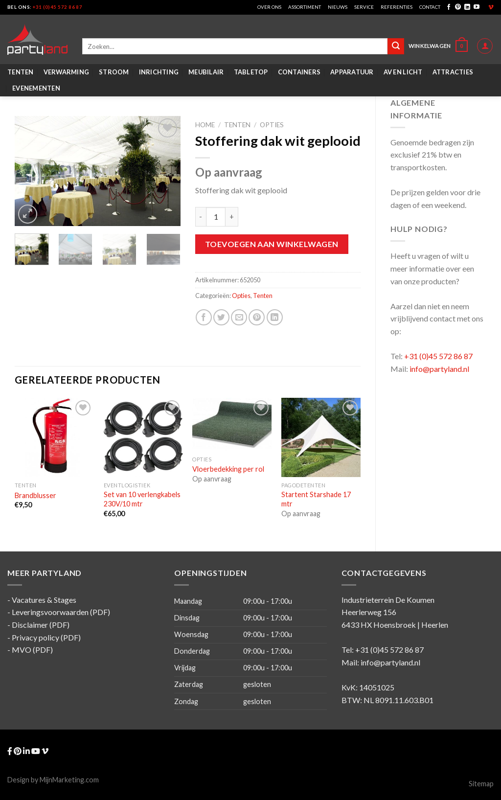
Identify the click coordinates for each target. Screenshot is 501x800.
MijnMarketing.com (69, 780)
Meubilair (206, 72)
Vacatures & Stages (44, 599)
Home (205, 125)
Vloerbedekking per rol (228, 469)
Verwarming (67, 72)
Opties (272, 125)
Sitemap (481, 783)
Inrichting (159, 72)
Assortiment (304, 7)
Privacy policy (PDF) (46, 637)
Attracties (453, 72)
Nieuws (337, 7)
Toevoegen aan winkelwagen (272, 244)
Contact (429, 7)
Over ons (269, 7)
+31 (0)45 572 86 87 (57, 7)
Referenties (396, 7)
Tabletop (251, 72)
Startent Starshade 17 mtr (316, 499)
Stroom (114, 72)
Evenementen (36, 88)
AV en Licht (403, 72)
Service (364, 7)
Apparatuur (352, 72)
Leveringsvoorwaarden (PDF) (61, 612)
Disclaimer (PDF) (40, 624)
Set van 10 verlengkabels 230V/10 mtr (142, 499)
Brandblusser (35, 495)
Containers (299, 72)
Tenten (20, 72)
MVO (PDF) (32, 649)
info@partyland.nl (439, 368)
